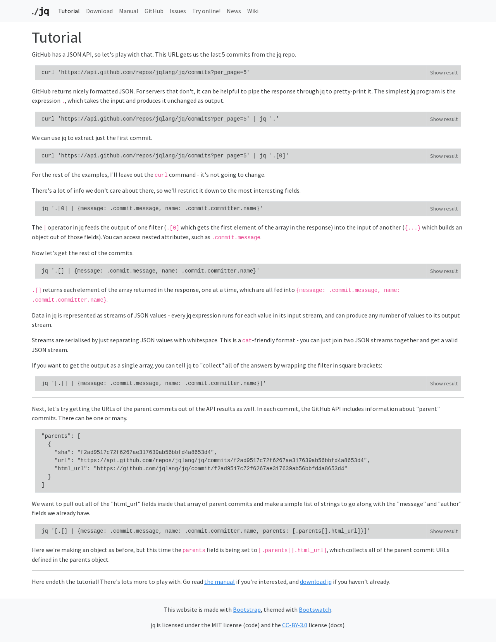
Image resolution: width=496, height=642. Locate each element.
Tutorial (69, 11)
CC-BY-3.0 (294, 625)
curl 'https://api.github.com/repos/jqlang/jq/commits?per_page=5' (145, 72)
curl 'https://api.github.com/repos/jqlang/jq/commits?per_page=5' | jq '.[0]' (165, 156)
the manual (219, 581)
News (234, 11)
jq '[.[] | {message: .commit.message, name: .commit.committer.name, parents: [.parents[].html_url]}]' (205, 531)
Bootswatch (315, 609)
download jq (316, 581)
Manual (128, 11)
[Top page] (40, 11)
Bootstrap (247, 609)
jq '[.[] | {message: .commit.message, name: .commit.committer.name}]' (153, 383)
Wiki (252, 11)
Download (99, 11)
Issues (178, 11)
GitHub (154, 11)
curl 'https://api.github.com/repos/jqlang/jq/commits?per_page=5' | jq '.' (160, 119)
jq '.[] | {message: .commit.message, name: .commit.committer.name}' (150, 271)
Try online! (206, 11)
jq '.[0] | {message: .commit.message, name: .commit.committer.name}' (152, 208)
